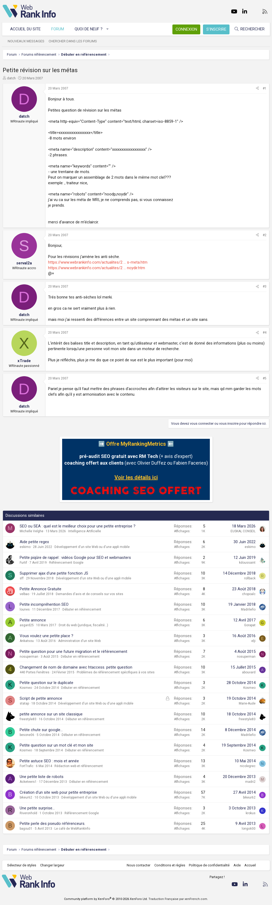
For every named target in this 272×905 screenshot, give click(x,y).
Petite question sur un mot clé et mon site (56, 745)
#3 (264, 286)
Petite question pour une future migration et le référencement (73, 651)
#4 (264, 332)
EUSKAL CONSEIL (243, 531)
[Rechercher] (248, 29)
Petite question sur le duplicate (46, 682)
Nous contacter (138, 865)
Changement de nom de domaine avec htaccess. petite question (76, 667)
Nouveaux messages (26, 41)
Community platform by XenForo (106, 899)
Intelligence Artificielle (84, 531)
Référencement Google (66, 562)
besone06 (27, 735)
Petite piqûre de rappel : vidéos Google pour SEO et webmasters (75, 557)
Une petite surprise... (37, 808)
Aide (236, 865)
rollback (250, 578)
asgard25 (27, 625)
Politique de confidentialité (208, 865)
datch (11, 78)
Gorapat (250, 625)
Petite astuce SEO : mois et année (49, 761)
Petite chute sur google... (41, 729)
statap (24, 703)
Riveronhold (28, 813)
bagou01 (26, 828)
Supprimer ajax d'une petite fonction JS (54, 573)
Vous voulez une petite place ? (46, 635)
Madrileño (248, 609)
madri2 (250, 782)
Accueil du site (26, 29)
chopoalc (249, 594)
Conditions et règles (169, 865)
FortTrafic (26, 766)
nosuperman (29, 656)
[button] (108, 29)
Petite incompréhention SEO (44, 604)
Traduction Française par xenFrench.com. (178, 899)
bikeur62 (26, 797)
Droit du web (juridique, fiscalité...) (83, 625)
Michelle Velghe (31, 531)
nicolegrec (248, 766)
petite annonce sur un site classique (51, 714)
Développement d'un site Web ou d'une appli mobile (92, 547)
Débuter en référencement (81, 609)
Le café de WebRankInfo (72, 828)
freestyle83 (28, 719)
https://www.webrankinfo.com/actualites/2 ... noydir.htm (96, 267)
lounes (25, 609)
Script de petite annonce (41, 698)
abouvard (249, 672)
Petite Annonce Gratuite (40, 589)
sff (22, 578)
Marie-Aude (247, 703)
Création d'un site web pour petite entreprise (58, 792)
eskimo (25, 547)
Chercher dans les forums (73, 41)
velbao (24, 594)
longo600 (249, 828)
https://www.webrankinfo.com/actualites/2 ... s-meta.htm (97, 262)
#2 (264, 235)
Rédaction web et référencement (78, 766)
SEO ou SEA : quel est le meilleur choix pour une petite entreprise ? (77, 526)
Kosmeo (26, 688)
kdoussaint (247, 562)
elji (253, 641)
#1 (264, 88)
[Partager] (257, 88)
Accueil (249, 865)
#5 (264, 378)
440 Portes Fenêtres (34, 672)
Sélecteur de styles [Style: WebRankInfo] (22, 865)
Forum (58, 29)
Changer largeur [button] (53, 865)
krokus (251, 813)
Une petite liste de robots (41, 776)
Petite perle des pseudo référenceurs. (52, 823)
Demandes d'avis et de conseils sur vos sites (89, 594)
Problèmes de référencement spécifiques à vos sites (116, 672)
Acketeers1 (28, 782)
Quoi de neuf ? (89, 29)
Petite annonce (33, 620)
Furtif (23, 562)
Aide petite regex (34, 541)
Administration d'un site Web (79, 641)
